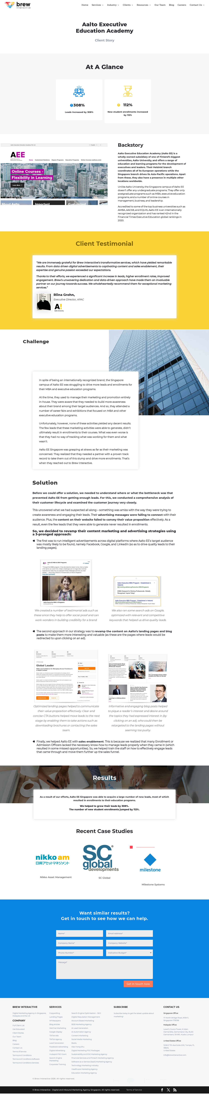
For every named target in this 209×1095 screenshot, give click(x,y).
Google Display (55, 1032)
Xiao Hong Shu (77, 1047)
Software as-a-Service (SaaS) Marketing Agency (91, 1062)
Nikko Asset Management (56, 877)
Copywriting (54, 1013)
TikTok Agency (55, 1039)
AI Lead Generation (79, 1028)
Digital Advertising (57, 1051)
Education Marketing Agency (84, 1073)
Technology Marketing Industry (85, 1066)
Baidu (74, 1043)
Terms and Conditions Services (26, 1063)
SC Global (104, 878)
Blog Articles (54, 1025)
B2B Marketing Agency (81, 1025)
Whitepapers (55, 1021)
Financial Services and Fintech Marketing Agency (92, 1058)
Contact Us (196, 5)
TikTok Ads (54, 1036)
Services (96, 5)
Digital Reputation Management (85, 1017)
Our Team (160, 5)
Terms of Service (19, 1052)
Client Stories (18, 1033)
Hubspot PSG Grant (57, 1054)
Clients (127, 5)
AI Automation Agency (81, 1032)
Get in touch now (138, 984)
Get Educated (19, 1029)
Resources (142, 5)
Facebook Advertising (58, 1047)
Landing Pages (56, 1017)
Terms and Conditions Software (26, 1059)
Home (85, 5)
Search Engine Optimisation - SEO (86, 1013)
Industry (112, 5)
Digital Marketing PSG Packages (85, 1051)
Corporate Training (57, 1065)
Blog (171, 5)
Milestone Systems (153, 884)
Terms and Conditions (22, 1055)
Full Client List (18, 1026)
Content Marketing (79, 1036)
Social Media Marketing (81, 1039)
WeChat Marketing (57, 1028)
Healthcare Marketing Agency (84, 1069)
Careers (182, 5)
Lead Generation (56, 1043)
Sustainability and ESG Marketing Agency (89, 1054)
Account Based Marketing (82, 1021)
